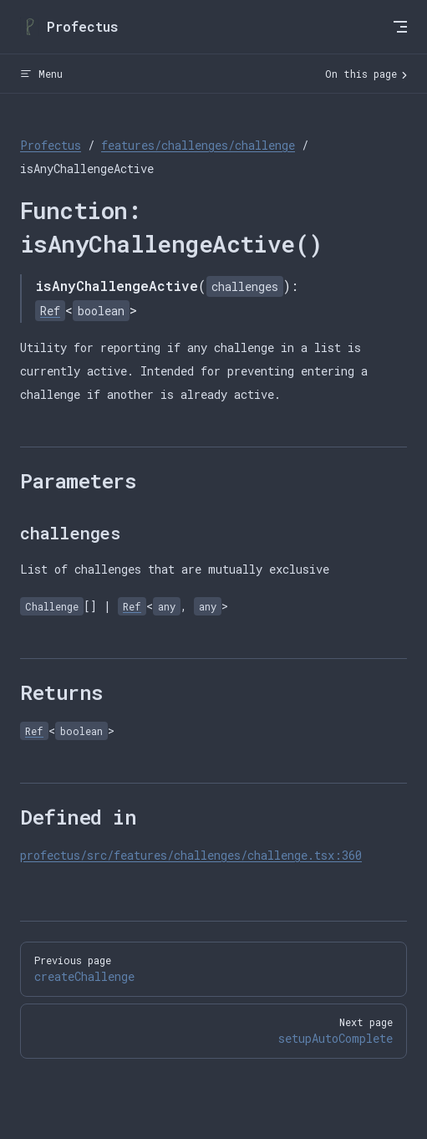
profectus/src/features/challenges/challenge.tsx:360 (191, 855)
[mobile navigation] (400, 27)
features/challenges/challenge (198, 145)
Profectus (50, 145)
